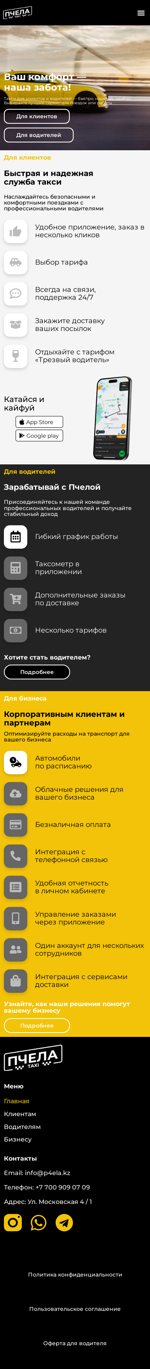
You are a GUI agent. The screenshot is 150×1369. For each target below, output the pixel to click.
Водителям (22, 1127)
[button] (141, 13)
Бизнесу (18, 1139)
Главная (17, 1101)
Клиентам (20, 1114)
